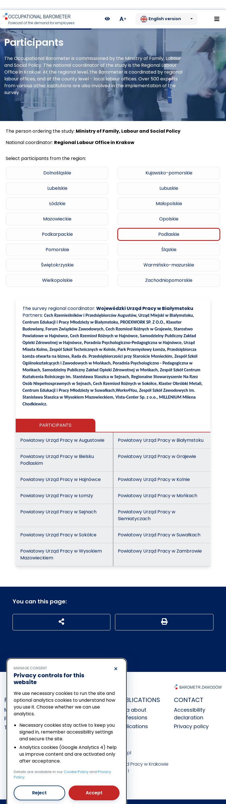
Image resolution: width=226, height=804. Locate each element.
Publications (132, 716)
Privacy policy (191, 716)
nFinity (145, 796)
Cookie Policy (76, 761)
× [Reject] (116, 659)
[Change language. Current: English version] (166, 9)
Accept (94, 783)
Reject (39, 783)
